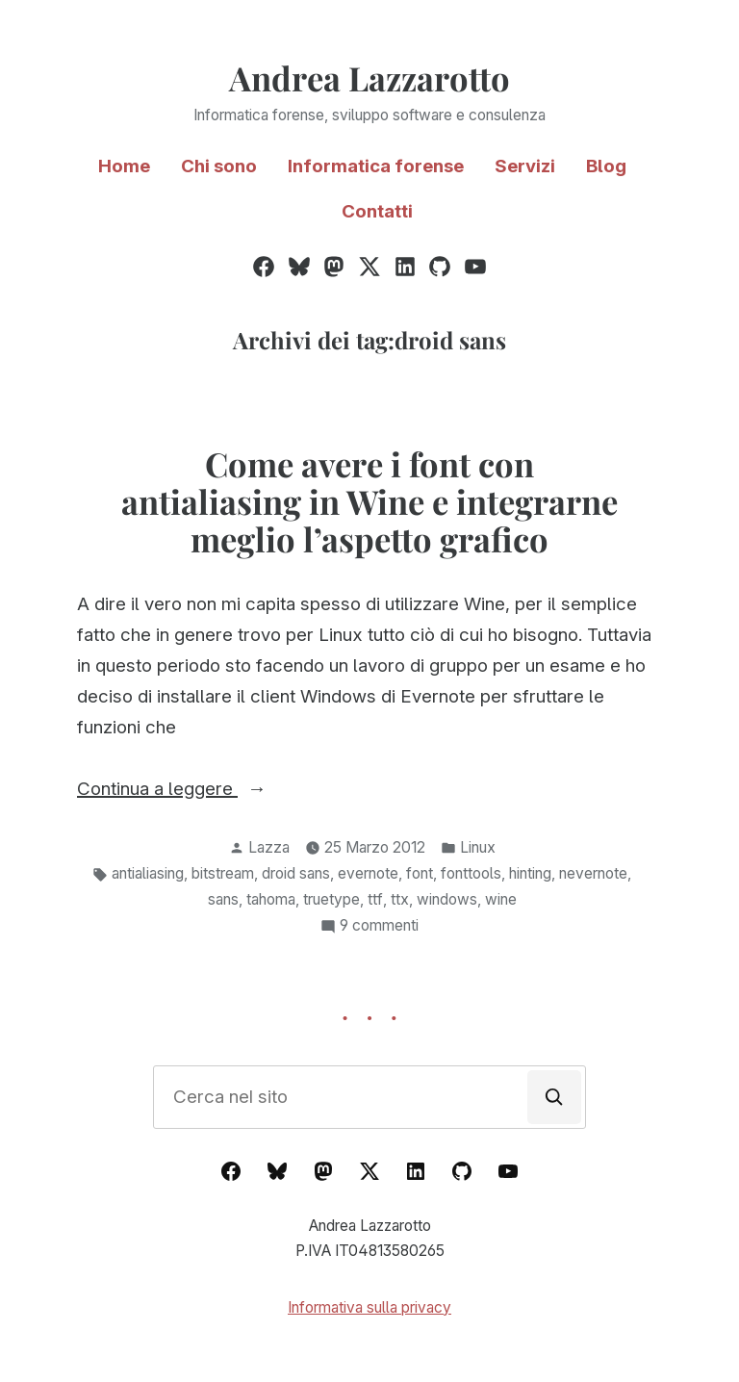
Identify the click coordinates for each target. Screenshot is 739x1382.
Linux (478, 847)
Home (124, 166)
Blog (606, 166)
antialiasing (148, 873)
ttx (400, 899)
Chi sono (219, 166)
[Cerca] (554, 1097)
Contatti (377, 211)
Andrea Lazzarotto (369, 78)
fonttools (471, 873)
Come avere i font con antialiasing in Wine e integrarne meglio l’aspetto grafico (369, 501)
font (419, 873)
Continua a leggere (202, 789)
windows (447, 899)
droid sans (296, 873)
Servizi (525, 166)
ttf (375, 899)
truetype (331, 899)
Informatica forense (376, 166)
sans (223, 899)
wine (501, 899)
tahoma (270, 899)
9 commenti (379, 926)
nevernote (593, 873)
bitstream (222, 873)
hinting (530, 873)
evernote (368, 873)
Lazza (269, 847)
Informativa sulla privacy (369, 1307)
